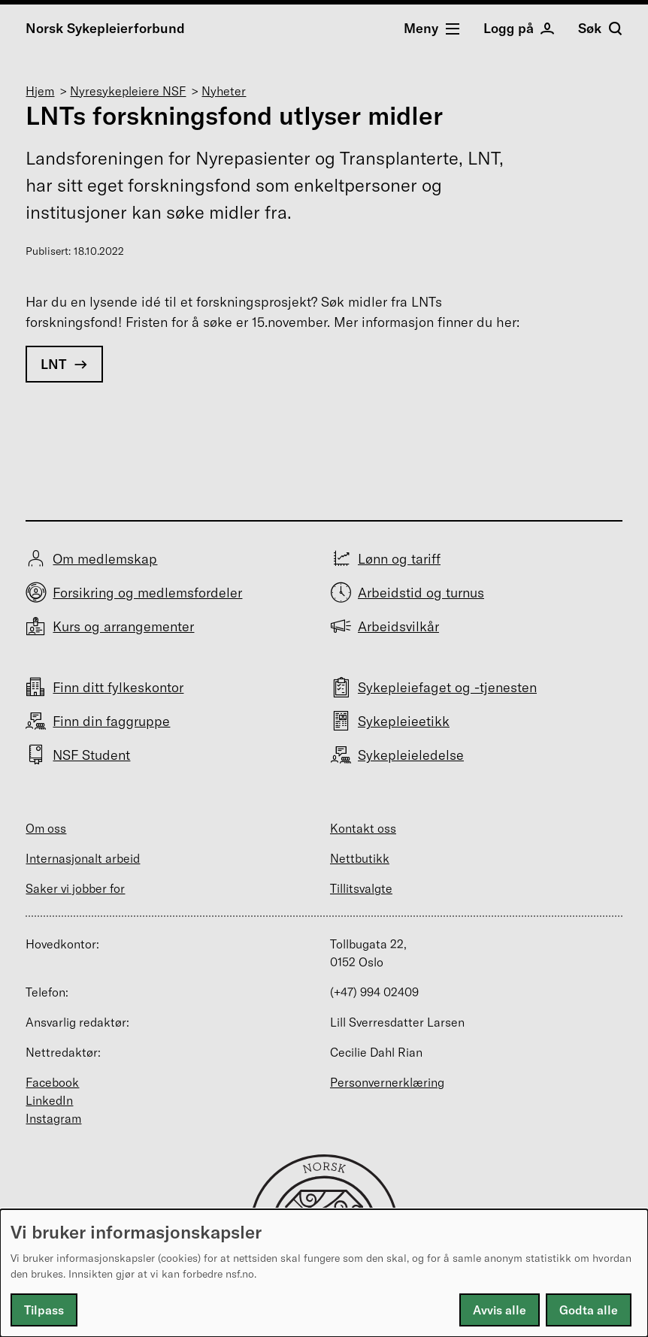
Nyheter (223, 90)
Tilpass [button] (44, 1309)
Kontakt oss (363, 828)
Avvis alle (499, 1309)
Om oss (46, 828)
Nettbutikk (359, 858)
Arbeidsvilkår (398, 626)
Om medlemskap (105, 558)
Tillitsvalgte (361, 888)
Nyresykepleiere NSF (128, 90)
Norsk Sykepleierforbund (105, 28)
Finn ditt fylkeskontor (118, 687)
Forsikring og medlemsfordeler (147, 592)
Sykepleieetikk (404, 721)
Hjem (40, 90)
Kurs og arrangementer (123, 626)
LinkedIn (49, 1100)
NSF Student (91, 755)
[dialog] (324, 1273)
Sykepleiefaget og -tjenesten (447, 687)
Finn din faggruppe (111, 721)
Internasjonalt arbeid (83, 858)
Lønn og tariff (399, 558)
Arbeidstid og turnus (421, 592)
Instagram (53, 1118)
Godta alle (588, 1309)
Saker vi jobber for (75, 888)
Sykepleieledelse (411, 755)
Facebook (52, 1082)
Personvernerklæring (387, 1082)
